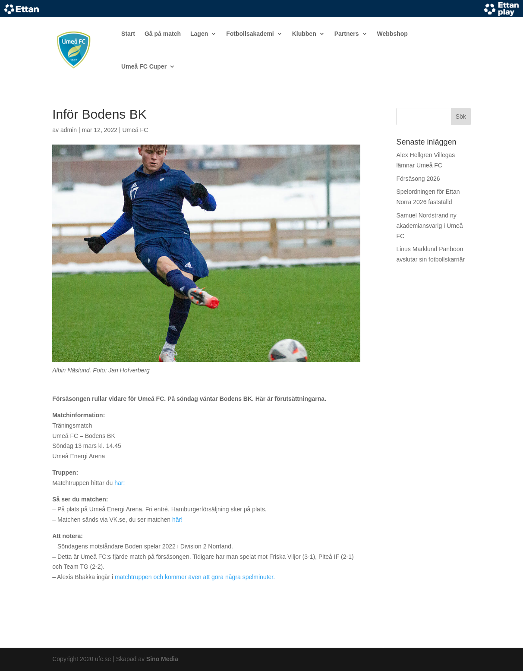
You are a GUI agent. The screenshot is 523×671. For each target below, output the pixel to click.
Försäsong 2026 (418, 178)
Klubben (304, 33)
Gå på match (163, 33)
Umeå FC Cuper (144, 66)
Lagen (199, 33)
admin (68, 129)
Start (128, 33)
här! (119, 482)
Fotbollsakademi (250, 33)
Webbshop (392, 33)
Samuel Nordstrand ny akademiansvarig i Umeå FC (429, 225)
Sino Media (162, 658)
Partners (346, 33)
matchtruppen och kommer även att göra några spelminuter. (195, 576)
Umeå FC (135, 129)
